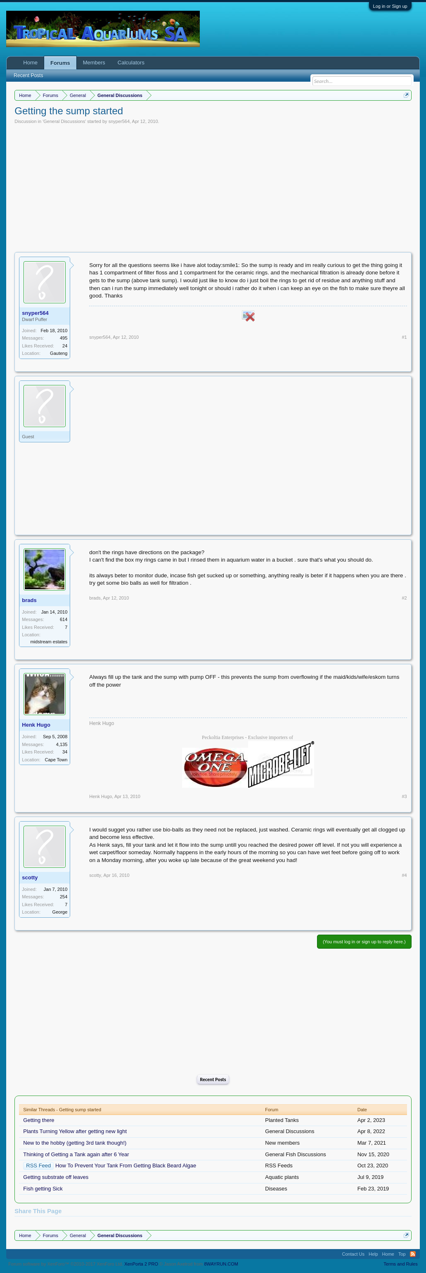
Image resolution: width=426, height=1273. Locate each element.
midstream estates (48, 641)
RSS (413, 1254)
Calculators (131, 62)
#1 (404, 337)
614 (63, 619)
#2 (404, 597)
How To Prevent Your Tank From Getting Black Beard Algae (125, 1165)
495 (63, 337)
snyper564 (119, 121)
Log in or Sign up (390, 6)
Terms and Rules (400, 1263)
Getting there (38, 1120)
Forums (60, 63)
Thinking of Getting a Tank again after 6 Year (76, 1154)
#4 (404, 875)
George (60, 911)
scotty (30, 877)
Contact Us (353, 1254)
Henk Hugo (36, 725)
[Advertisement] (213, 186)
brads (29, 600)
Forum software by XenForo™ (65, 1263)
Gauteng (58, 353)
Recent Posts (213, 1079)
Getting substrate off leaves (55, 1177)
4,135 (62, 744)
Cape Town (56, 759)
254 (63, 896)
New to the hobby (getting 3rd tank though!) (74, 1143)
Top (402, 1254)
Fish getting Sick (42, 1189)
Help (373, 1254)
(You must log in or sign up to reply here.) (364, 941)
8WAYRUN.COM (221, 1263)
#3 (404, 796)
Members (94, 62)
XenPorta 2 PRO (141, 1263)
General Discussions (64, 121)
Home (30, 62)
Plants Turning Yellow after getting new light (75, 1131)
